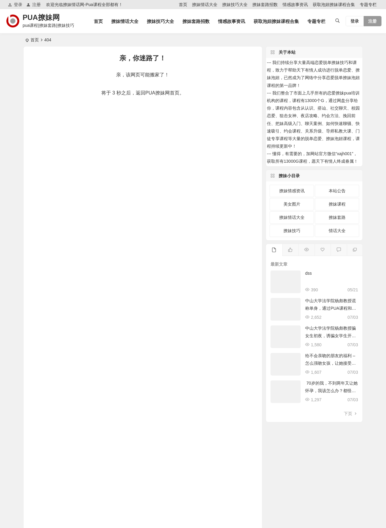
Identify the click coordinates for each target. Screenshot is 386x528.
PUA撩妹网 (41, 17)
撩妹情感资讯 (292, 190)
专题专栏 (368, 4)
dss (308, 273)
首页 (183, 4)
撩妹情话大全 (204, 4)
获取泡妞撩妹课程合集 (334, 4)
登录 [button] (15, 5)
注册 (33, 5)
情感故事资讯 (295, 4)
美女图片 (291, 204)
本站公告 (337, 190)
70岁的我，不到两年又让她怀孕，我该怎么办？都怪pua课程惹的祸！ (331, 391)
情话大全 (337, 230)
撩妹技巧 (291, 230)
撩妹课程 (337, 204)
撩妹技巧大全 (235, 4)
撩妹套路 (337, 217)
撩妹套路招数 (265, 4)
